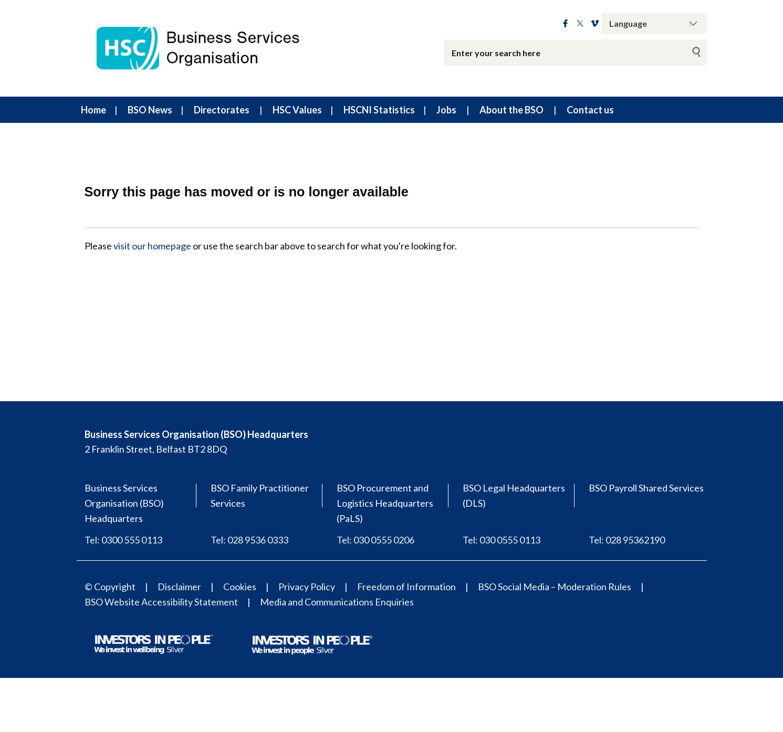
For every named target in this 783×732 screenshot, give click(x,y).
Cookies (239, 586)
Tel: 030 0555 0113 (501, 540)
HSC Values (297, 110)
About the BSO (511, 110)
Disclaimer (179, 586)
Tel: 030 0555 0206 (375, 540)
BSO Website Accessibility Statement (161, 602)
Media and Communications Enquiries (337, 602)
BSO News (150, 110)
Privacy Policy (306, 586)
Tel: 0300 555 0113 (123, 540)
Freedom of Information (406, 586)
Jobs (446, 110)
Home (93, 110)
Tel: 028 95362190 (627, 540)
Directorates (221, 110)
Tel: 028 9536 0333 (249, 540)
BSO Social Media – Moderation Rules (554, 586)
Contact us (590, 110)
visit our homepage (152, 246)
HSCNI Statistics (379, 110)
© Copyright (110, 586)
